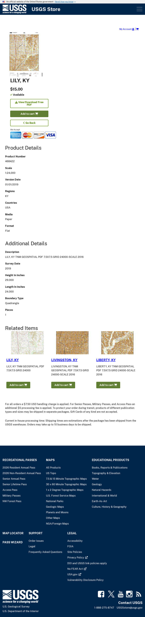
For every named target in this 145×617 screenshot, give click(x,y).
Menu (139, 9)
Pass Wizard (13, 542)
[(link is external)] (76, 557)
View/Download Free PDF (29, 103)
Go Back (29, 122)
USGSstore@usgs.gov (129, 607)
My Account (126, 29)
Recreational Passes (20, 460)
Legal (72, 533)
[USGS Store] (69, 9)
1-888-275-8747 (104, 607)
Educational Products (110, 460)
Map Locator (13, 533)
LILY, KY (12, 360)
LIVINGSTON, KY (64, 360)
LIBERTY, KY (106, 360)
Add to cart (29, 113)
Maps (50, 460)
